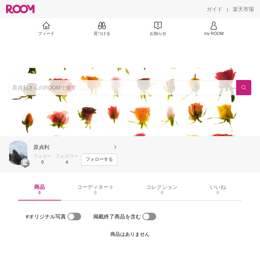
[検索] (243, 87)
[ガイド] (214, 9)
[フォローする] (99, 160)
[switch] (74, 216)
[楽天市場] (243, 9)
